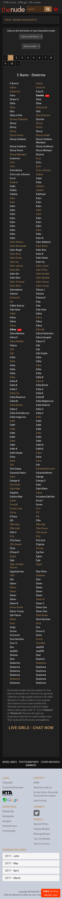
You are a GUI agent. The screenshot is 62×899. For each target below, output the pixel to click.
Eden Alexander (18, 246)
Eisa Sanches (17, 639)
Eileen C (40, 603)
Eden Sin (14, 273)
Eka (12, 647)
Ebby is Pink (16, 115)
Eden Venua (42, 281)
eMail (36, 782)
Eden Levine (42, 266)
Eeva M (14, 504)
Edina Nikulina (17, 333)
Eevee (39, 504)
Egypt (39, 564)
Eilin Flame (15, 615)
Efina (12, 548)
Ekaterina (15, 663)
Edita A (39, 377)
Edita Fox (14, 393)
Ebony (13, 123)
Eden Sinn (15, 277)
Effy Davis (15, 540)
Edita (12, 357)
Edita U (39, 413)
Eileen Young (16, 611)
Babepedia (8, 811)
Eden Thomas (17, 281)
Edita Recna (16, 405)
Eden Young (42, 285)
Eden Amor (42, 246)
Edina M (40, 329)
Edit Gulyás (41, 353)
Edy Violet (15, 484)
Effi (37, 516)
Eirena (13, 631)
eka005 (14, 651)
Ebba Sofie (41, 107)
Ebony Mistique (44, 150)
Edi (11, 301)
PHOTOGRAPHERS (29, 762)
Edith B (39, 448)
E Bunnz (14, 83)
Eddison (40, 186)
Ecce (38, 158)
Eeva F (39, 500)
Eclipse (39, 174)
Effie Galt (40, 524)
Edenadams (16, 289)
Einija (12, 627)
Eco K (13, 178)
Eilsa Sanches (43, 619)
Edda (38, 182)
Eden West (15, 285)
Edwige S (41, 480)
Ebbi (12, 111)
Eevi (38, 508)
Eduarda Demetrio (45, 468)
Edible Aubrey (17, 305)
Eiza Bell (40, 643)
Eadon (39, 83)
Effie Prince (42, 528)
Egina (39, 556)
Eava (12, 95)
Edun (12, 476)
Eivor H (13, 643)
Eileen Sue (41, 607)
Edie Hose (41, 309)
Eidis (12, 575)
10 (11, 63)
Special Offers (41, 824)
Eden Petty (41, 269)
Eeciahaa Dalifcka (45, 496)
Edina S (14, 337)
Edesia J (40, 289)
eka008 (40, 651)
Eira (38, 627)
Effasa (13, 516)
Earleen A (15, 91)
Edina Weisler (17, 341)
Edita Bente (42, 385)
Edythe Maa (16, 496)
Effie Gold (15, 528)
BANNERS (31, 765)
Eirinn (39, 635)
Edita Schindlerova (19, 413)
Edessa (14, 293)
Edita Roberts (43, 405)
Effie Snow (41, 532)
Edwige (40, 476)
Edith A (39, 444)
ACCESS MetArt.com (50, 893)
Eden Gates (42, 257)
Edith (38, 417)
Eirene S (40, 631)
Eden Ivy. (40, 262)
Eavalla (40, 95)
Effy (12, 536)
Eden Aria (41, 250)
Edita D (39, 389)
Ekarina (14, 655)
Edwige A (15, 480)
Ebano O (14, 99)
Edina (39, 313)
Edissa (13, 345)
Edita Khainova (17, 397)
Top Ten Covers (42, 843)
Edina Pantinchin (44, 333)
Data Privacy (40, 800)
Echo (12, 162)
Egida (13, 556)
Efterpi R (14, 552)
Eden (12, 198)
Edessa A (15, 297)
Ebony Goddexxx (44, 146)
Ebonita (40, 119)
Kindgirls (6, 821)
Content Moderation (12, 787)
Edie (38, 305)
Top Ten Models (42, 838)
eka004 (40, 647)
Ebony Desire (16, 135)
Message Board (42, 834)
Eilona (13, 619)
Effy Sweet (16, 544)
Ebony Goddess (18, 139)
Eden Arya (15, 254)
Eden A (39, 238)
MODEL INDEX (9, 762)
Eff (37, 512)
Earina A (40, 87)
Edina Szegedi (43, 337)
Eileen (13, 583)
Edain (39, 178)
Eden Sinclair (42, 273)
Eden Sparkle (43, 277)
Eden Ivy (14, 262)
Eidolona (40, 575)
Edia (38, 301)
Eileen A (40, 599)
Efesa (13, 512)
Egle (12, 560)
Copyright (7, 782)
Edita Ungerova (18, 417)
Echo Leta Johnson (20, 174)
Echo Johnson (43, 170)
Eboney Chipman (19, 119)
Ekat (38, 655)
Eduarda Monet (44, 472)
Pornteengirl (8, 831)
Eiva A (39, 639)
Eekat (13, 500)
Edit (38, 345)
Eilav (38, 579)
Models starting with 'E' (25, 19)
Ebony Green (16, 150)
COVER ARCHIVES (50, 762)
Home (8, 19)
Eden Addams (43, 242)
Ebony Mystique (18, 154)
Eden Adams (16, 242)
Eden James (16, 266)
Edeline (40, 190)
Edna (12, 457)
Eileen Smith (16, 607)
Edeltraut (41, 194)
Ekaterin (40, 659)
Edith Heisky (16, 453)
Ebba (38, 99)
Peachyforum (9, 826)
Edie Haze (15, 309)
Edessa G (41, 297)
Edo (12, 464)
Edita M (40, 397)
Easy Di (39, 91)
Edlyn (39, 453)
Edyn (38, 484)
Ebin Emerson (43, 115)
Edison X (40, 341)
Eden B (39, 254)
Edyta (39, 492)
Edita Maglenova (44, 401)
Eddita (13, 190)
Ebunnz (40, 154)
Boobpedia (8, 816)
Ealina (13, 87)
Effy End (40, 540)
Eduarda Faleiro (18, 472)
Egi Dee (40, 552)
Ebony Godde (43, 135)
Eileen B (14, 603)
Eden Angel (16, 250)
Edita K (39, 393)
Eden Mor (15, 269)
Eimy (12, 623)
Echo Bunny (16, 170)
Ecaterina (15, 158)
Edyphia (14, 492)
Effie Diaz (15, 524)
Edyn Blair (15, 488)
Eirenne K (15, 635)
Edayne (14, 182)
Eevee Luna (16, 508)
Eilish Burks (42, 615)
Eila (12, 579)
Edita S (13, 409)
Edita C (13, 389)
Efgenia (40, 544)
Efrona (39, 548)
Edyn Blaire (42, 488)
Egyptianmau (17, 571)
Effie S (13, 532)
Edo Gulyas (15, 468)
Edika (13, 313)
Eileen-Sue (41, 611)
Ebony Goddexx (18, 146)
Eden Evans (16, 257)
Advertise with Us (43, 787)
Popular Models (42, 829)
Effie (38, 520)
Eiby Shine (41, 571)
